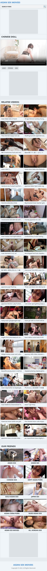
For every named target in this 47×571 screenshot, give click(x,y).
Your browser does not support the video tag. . (23, 52)
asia (16, 68)
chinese (10, 68)
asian (4, 68)
